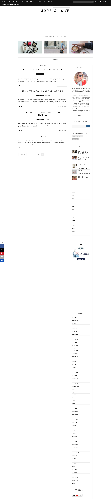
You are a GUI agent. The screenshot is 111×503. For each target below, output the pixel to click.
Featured (73, 206)
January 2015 (74, 472)
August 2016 (74, 422)
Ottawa (73, 228)
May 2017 (74, 397)
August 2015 (74, 455)
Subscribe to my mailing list (79, 133)
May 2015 (74, 463)
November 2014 (75, 477)
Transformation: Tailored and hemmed (43, 114)
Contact (21, 1)
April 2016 (74, 433)
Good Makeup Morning (30, 1)
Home (73, 217)
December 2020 (75, 320)
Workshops (39, 3)
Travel (73, 234)
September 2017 (75, 386)
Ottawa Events (14, 3)
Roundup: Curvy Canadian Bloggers (42, 69)
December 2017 (75, 378)
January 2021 (74, 317)
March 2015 (74, 469)
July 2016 (74, 425)
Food (73, 209)
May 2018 (74, 364)
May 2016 (74, 430)
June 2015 (74, 461)
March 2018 (74, 370)
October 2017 (75, 383)
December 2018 (75, 350)
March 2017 (74, 403)
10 (38, 154)
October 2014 (75, 480)
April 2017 (74, 400)
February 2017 (75, 405)
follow (88, 126)
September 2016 (75, 419)
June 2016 (74, 428)
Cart (8, 1)
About (3, 1)
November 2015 (75, 447)
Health (73, 214)
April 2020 (74, 325)
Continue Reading (62, 85)
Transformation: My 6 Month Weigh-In (43, 91)
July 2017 (74, 392)
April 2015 (74, 466)
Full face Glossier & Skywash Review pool (84, 178)
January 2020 (74, 331)
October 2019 (75, 339)
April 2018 (74, 367)
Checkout (14, 1)
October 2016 (75, 417)
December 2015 (75, 444)
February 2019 (75, 345)
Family (73, 198)
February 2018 (75, 372)
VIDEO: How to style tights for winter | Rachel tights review (83, 167)
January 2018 (74, 375)
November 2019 (75, 337)
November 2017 (75, 381)
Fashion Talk (74, 203)
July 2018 (74, 361)
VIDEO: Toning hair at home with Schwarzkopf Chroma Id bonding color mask (83, 160)
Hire (40, 1)
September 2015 (75, 452)
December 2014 (75, 474)
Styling (32, 3)
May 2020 (74, 323)
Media (44, 1)
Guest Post (74, 212)
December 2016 (75, 411)
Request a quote (24, 3)
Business (73, 192)
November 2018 (75, 353)
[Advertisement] (55, 25)
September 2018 (75, 359)
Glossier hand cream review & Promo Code (84, 173)
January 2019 (74, 348)
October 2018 (75, 356)
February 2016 (75, 439)
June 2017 (74, 394)
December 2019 (75, 334)
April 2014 (74, 483)
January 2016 (74, 441)
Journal (73, 220)
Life (72, 223)
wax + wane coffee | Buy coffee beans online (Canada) (83, 152)
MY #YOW (50, 1)
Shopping (73, 231)
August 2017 (74, 389)
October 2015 (75, 450)
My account (5, 3)
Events (73, 195)
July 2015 (74, 458)
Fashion (73, 201)
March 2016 (74, 436)
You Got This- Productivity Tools (10, 4)
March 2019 (74, 342)
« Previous (22, 154)
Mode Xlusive (40, 74)
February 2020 (75, 328)
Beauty (73, 189)
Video (73, 236)
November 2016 (75, 414)
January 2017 (74, 408)
